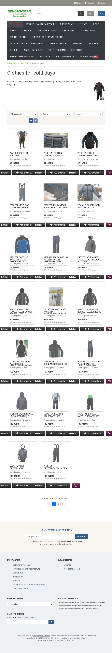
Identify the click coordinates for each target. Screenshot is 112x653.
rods (96, 24)
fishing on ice (58, 43)
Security (45, 56)
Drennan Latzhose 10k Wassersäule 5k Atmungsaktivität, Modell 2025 (89, 365)
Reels (13, 30)
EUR (22, 3)
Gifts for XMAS (57, 50)
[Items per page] (88, 114)
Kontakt (16, 581)
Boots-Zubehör (65, 56)
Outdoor (77, 43)
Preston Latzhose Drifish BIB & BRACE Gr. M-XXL (21, 207)
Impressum (18, 577)
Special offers (88, 56)
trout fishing (18, 37)
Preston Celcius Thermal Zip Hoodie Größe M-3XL (87, 155)
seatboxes (68, 30)
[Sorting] (56, 114)
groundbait (67, 24)
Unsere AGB (18, 573)
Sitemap (67, 565)
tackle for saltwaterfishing (27, 43)
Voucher (93, 43)
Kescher (27, 30)
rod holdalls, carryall (40, 24)
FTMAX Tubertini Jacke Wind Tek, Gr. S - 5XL (89, 206)
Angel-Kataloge (33, 50)
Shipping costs (26, 165)
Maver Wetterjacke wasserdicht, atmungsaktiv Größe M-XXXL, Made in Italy (21, 365)
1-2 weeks (94, 159)
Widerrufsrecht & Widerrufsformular (29, 585)
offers (14, 50)
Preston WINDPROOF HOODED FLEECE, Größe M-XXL (89, 311)
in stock (59, 159)
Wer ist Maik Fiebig (72, 569)
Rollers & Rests (47, 30)
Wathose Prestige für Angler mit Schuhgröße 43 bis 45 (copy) (55, 313)
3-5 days (25, 159)
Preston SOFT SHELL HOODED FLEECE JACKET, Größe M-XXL (21, 311)
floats (83, 24)
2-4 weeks (26, 211)
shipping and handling (41, 636)
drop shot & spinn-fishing (47, 37)
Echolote (76, 50)
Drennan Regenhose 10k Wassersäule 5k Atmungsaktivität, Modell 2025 (56, 261)
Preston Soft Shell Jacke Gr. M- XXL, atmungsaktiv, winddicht (20, 261)
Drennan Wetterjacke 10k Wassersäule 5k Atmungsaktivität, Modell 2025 (21, 417)
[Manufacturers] (23, 114)
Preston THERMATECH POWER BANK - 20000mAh (55, 206)
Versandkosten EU (21, 588)
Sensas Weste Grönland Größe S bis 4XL (55, 364)
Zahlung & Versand (21, 565)
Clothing (15, 24)
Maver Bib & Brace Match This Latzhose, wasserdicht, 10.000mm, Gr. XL (89, 417)
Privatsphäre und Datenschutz (26, 569)
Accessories (87, 30)
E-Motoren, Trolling (22, 56)
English (11, 3)
